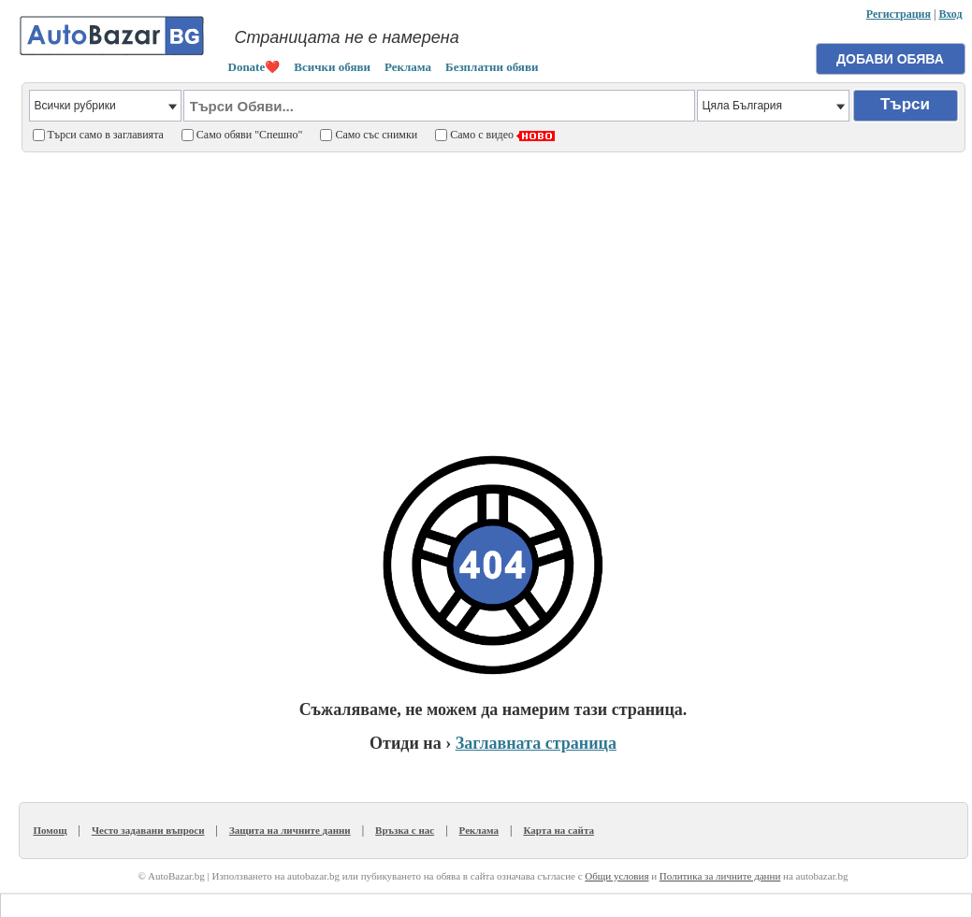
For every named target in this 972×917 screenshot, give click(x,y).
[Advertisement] (493, 291)
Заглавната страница (536, 743)
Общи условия (616, 875)
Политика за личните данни (720, 875)
